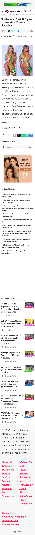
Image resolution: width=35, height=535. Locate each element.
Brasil (11, 128)
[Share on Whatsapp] (12, 31)
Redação (7, 36)
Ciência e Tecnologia (29, 307)
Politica (28, 385)
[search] (21, 10)
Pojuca (22, 469)
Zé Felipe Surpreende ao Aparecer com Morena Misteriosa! (10, 355)
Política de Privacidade (14, 516)
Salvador (24, 473)
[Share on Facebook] (6, 31)
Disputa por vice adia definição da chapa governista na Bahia (9, 384)
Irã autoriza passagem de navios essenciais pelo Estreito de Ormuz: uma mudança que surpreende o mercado (17, 208)
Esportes (29, 370)
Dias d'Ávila (8, 469)
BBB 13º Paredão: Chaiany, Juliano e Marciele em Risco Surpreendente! (12, 323)
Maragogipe (8, 496)
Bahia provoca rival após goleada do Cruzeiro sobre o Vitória (11, 369)
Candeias (6, 465)
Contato (6, 512)
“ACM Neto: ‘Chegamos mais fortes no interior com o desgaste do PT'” (12, 415)
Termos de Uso (10, 520)
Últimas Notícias (10, 524)
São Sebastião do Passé (26, 496)
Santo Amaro (26, 477)
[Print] (17, 31)
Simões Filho (26, 503)
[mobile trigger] (3, 11)
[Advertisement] (17, 278)
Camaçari (6, 462)
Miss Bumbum (18, 128)
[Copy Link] (14, 31)
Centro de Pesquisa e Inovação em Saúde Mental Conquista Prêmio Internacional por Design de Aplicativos (17, 233)
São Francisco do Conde (26, 484)
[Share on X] (9, 31)
